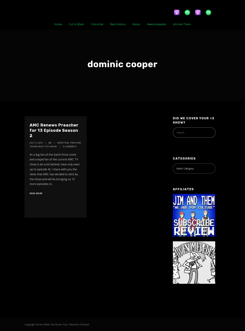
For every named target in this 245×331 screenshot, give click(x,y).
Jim (50, 142)
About (136, 24)
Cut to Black (76, 24)
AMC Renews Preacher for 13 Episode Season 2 (54, 130)
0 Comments (70, 146)
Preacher (75, 142)
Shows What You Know (43, 146)
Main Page (63, 142)
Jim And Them (182, 24)
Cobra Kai (97, 24)
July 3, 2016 (36, 142)
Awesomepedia (156, 24)
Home (58, 24)
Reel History (118, 24)
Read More (36, 193)
